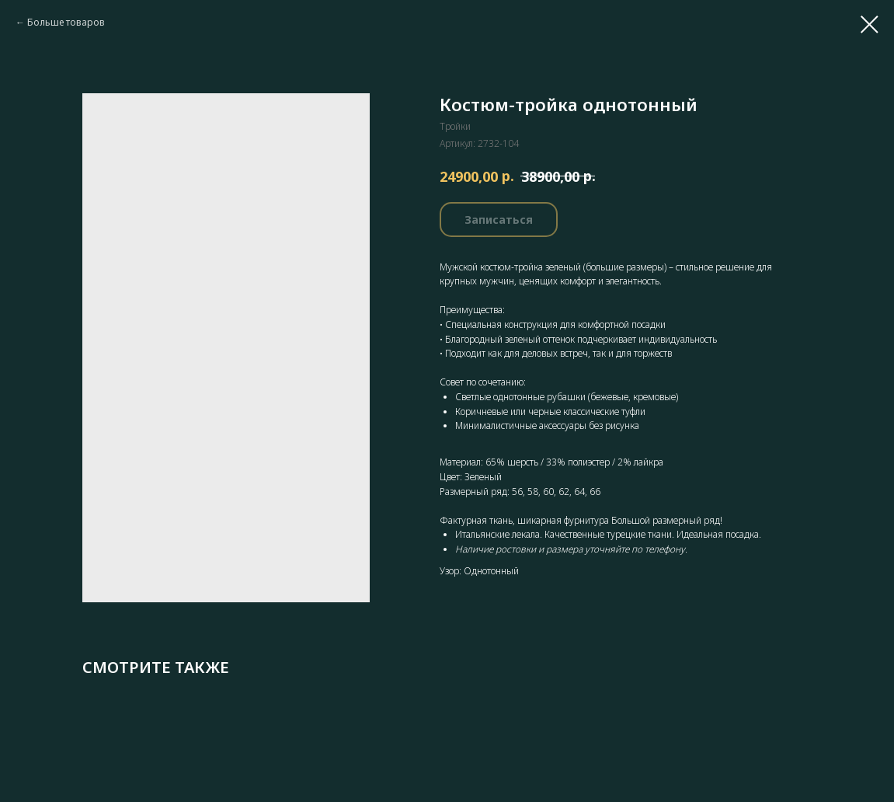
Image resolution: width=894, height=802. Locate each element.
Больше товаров (66, 22)
